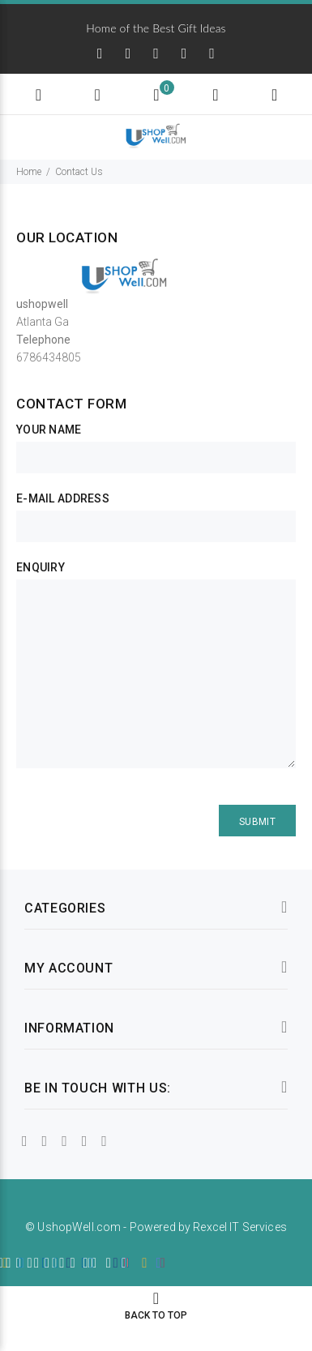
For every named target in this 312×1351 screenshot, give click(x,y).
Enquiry (40, 567)
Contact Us (79, 171)
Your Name (49, 429)
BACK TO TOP (156, 1315)
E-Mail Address (62, 498)
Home (28, 171)
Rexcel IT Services (240, 1227)
